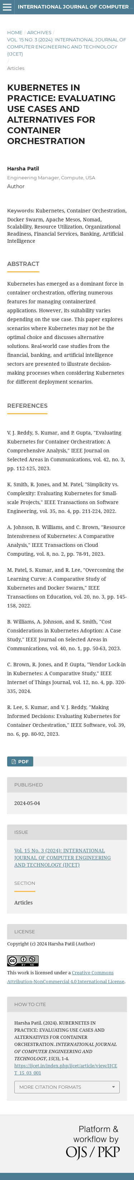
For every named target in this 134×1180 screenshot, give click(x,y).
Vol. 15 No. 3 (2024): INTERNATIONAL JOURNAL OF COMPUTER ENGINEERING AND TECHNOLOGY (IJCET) (66, 47)
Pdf (23, 761)
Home (15, 32)
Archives (39, 32)
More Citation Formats (50, 1087)
